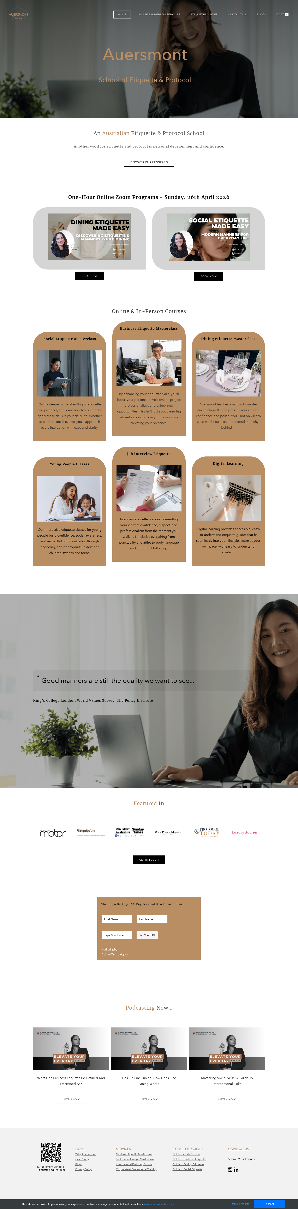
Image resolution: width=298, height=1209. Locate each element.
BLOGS (261, 14)
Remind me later (240, 1203)
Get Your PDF (147, 935)
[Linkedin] (236, 1169)
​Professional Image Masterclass (135, 1159)
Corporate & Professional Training (136, 1169)
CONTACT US (237, 14)
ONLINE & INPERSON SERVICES (158, 14)
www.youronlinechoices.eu (159, 1204)
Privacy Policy (83, 1169)
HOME (122, 14)
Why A (79, 1154)
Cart (282, 14)
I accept (269, 1203)
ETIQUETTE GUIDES (204, 14)
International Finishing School (134, 1164)
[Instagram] (230, 1169)
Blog (78, 1164)
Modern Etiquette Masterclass (134, 1154)
